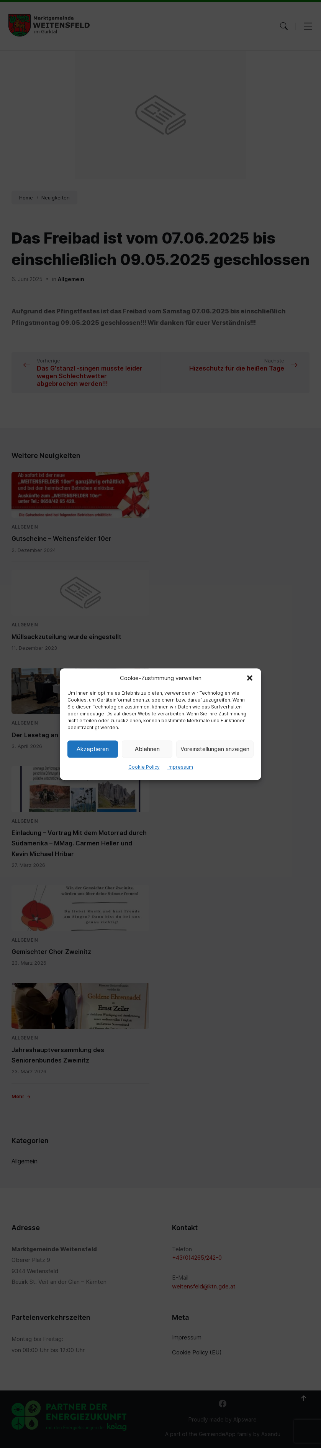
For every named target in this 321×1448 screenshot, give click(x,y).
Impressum (180, 766)
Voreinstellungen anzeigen (214, 749)
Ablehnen (147, 749)
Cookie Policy (144, 766)
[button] (250, 678)
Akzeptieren (93, 749)
